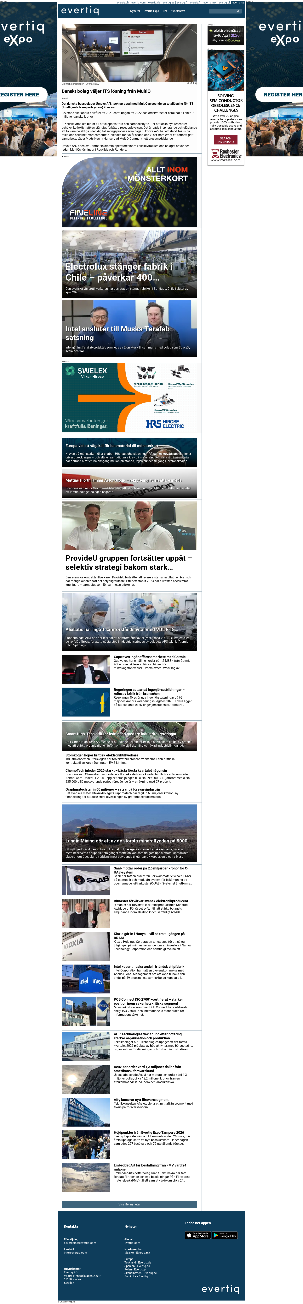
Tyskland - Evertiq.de (137, 1262)
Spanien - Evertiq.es (137, 1266)
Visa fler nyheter (129, 1204)
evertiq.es (168, 2)
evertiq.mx (209, 2)
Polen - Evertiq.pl (135, 1269)
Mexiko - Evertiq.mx (137, 1252)
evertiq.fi (182, 2)
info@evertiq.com (75, 1252)
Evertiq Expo (151, 11)
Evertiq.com (132, 1243)
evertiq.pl (224, 2)
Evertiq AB (80, 11)
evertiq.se (238, 2)
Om (165, 11)
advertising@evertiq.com (80, 1243)
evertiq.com (138, 2)
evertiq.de (154, 2)
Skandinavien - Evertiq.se (140, 1273)
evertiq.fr (195, 2)
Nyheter (135, 11)
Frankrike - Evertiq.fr (137, 1276)
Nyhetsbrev (178, 11)
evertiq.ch (122, 2)
